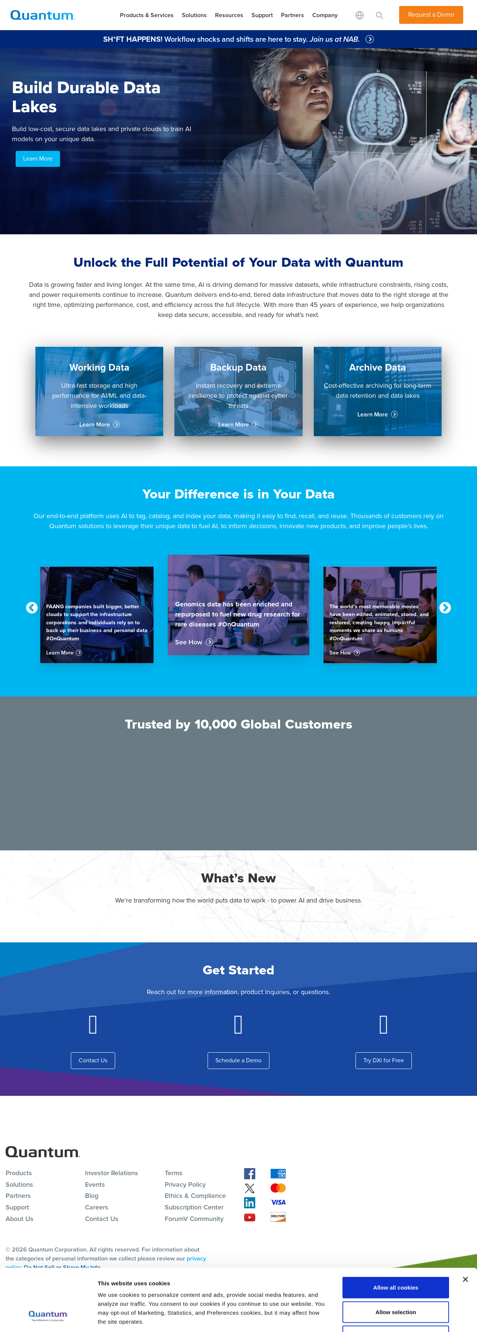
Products (19, 1173)
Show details (391, 1317)
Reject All (395, 1283)
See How (188, 642)
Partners (292, 15)
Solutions (194, 15)
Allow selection (395, 1259)
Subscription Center (194, 1207)
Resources (229, 15)
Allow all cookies (395, 1234)
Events (95, 1184)
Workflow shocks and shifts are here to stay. (232, 39)
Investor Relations (111, 1173)
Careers (96, 1207)
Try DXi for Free (383, 1060)
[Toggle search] (379, 14)
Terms (174, 1173)
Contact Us (93, 1060)
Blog (91, 1196)
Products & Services (147, 15)
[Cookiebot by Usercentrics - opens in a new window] (48, 1317)
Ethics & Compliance (195, 1196)
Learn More (38, 158)
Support (262, 15)
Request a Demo (431, 14)
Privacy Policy (185, 1184)
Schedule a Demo (238, 1060)
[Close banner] (465, 1226)
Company (325, 15)
